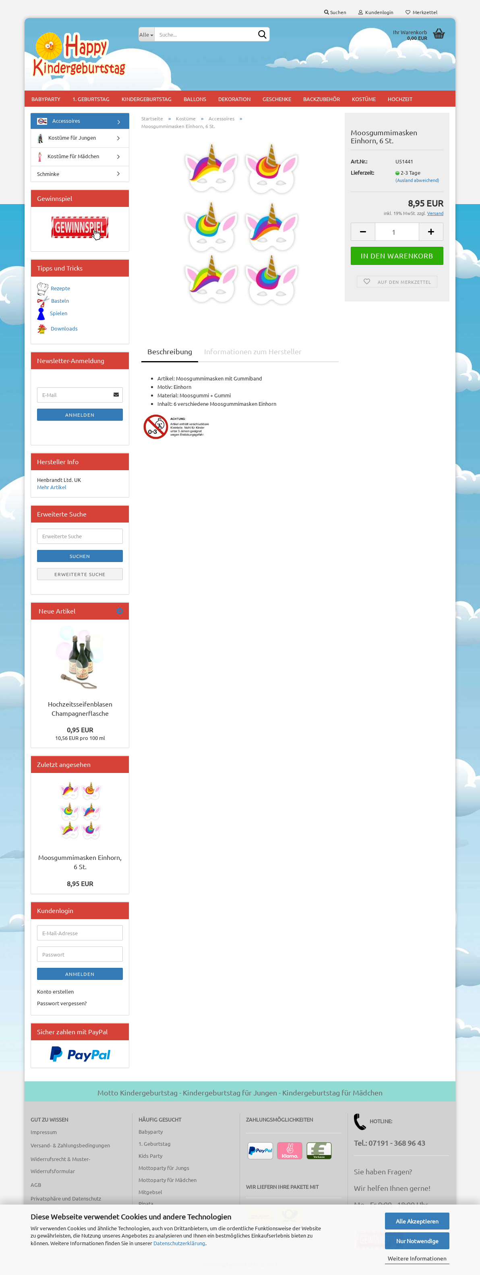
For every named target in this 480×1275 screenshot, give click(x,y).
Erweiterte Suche (80, 574)
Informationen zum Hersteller (253, 351)
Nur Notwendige (417, 1240)
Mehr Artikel (51, 487)
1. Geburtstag (91, 98)
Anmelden (80, 414)
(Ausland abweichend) (417, 180)
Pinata (146, 1203)
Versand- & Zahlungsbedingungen (70, 1145)
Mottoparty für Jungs (164, 1167)
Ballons (195, 98)
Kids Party (150, 1155)
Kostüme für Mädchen (68, 157)
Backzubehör (321, 98)
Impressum (44, 1131)
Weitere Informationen (417, 1258)
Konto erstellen (55, 991)
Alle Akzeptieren (417, 1221)
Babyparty (45, 98)
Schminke (48, 173)
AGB (36, 1184)
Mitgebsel (150, 1191)
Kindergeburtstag (147, 98)
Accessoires (58, 121)
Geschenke (277, 98)
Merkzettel (421, 12)
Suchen (335, 12)
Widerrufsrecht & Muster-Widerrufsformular (60, 1164)
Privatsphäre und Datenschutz (66, 1198)
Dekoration (234, 98)
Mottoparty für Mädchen (168, 1179)
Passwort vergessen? (62, 1003)
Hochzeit (400, 98)
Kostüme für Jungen (66, 138)
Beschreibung (169, 351)
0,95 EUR (80, 729)
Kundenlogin (375, 12)
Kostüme (364, 98)
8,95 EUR (80, 883)
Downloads (64, 328)
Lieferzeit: (362, 172)
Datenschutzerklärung (179, 1243)
